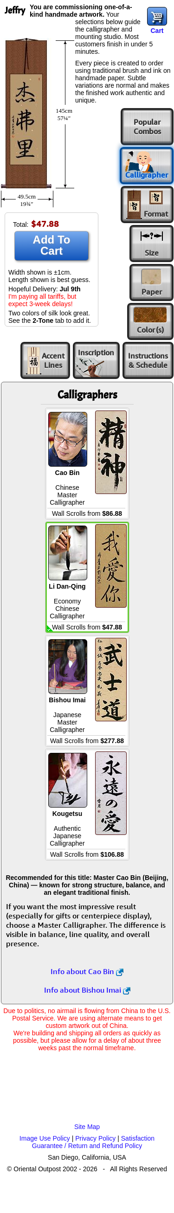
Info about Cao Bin (87, 971)
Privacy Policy (95, 1138)
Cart (156, 30)
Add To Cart (52, 245)
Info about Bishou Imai (87, 990)
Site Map (87, 1126)
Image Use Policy (44, 1138)
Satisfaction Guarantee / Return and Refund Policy (93, 1142)
